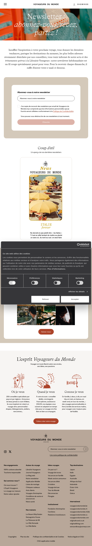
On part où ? (52, 469)
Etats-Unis (74, 487)
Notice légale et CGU (76, 536)
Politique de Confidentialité (63, 111)
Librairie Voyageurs (33, 469)
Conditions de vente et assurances (34, 497)
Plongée (51, 496)
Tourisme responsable (12, 472)
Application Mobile (33, 481)
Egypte (72, 475)
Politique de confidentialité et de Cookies (48, 536)
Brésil (72, 490)
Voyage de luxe (53, 487)
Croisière (51, 484)
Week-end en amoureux (57, 478)
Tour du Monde (53, 490)
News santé (30, 501)
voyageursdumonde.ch (78, 508)
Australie (73, 478)
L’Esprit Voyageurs (11, 488)
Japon (72, 469)
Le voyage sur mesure (12, 491)
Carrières (51, 511)
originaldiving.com (77, 523)
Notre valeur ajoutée (11, 494)
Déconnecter (53, 493)
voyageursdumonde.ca (78, 514)
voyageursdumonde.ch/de (80, 511)
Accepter (75, 299)
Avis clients (30, 490)
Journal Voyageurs (33, 472)
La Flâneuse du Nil (33, 520)
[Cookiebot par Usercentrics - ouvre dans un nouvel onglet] (78, 245)
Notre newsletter (32, 478)
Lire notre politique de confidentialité (64, 455)
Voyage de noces (54, 472)
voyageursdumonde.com (79, 517)
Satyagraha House (33, 517)
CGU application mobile (46, 541)
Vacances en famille (55, 475)
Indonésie (73, 484)
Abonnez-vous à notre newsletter (33, 92)
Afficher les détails (76, 292)
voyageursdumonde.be (78, 505)
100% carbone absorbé (12, 469)
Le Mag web (30, 475)
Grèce (72, 493)
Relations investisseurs (56, 514)
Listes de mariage (32, 484)
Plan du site (24, 536)
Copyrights (12, 536)
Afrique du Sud (75, 481)
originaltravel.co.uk (77, 520)
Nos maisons (31, 510)
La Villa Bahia (31, 526)
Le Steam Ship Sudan (34, 514)
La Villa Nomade (32, 523)
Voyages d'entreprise (34, 493)
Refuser (45, 299)
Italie (72, 472)
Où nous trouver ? (10, 485)
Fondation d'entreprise (56, 508)
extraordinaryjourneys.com (80, 526)
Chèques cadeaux (33, 487)
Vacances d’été (54, 481)
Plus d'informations (56, 269)
